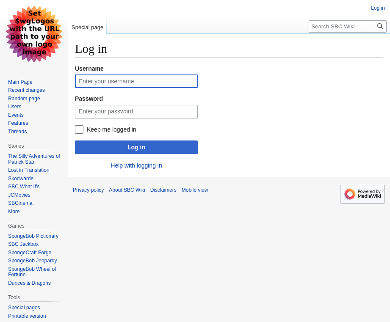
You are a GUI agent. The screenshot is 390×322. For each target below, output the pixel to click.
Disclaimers (163, 190)
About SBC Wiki (127, 190)
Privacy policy (88, 190)
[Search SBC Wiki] (348, 26)
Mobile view (195, 190)
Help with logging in (136, 165)
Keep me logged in (111, 129)
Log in (136, 147)
